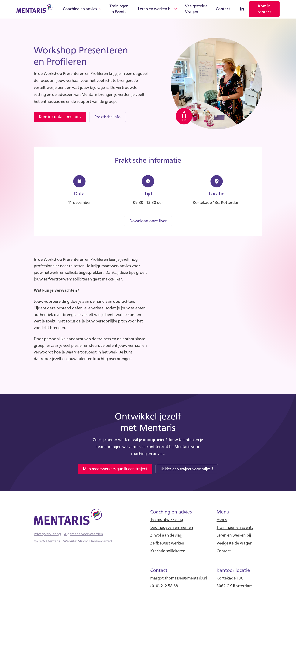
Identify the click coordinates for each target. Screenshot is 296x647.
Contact (223, 9)
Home (222, 520)
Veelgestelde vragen (234, 543)
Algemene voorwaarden (83, 534)
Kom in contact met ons (60, 117)
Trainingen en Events (118, 9)
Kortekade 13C (230, 578)
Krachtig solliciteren (167, 551)
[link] (264, 9)
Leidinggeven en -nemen (171, 528)
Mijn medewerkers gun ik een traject (115, 469)
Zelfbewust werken (167, 543)
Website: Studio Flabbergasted (87, 541)
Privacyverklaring (47, 534)
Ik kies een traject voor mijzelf (187, 469)
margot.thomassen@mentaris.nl (178, 578)
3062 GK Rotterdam (235, 586)
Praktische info (107, 117)
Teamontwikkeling (166, 520)
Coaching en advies (80, 9)
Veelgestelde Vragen (196, 9)
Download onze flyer (148, 221)
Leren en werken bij (155, 9)
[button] (82, 9)
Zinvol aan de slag (166, 535)
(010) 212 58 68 (164, 586)
